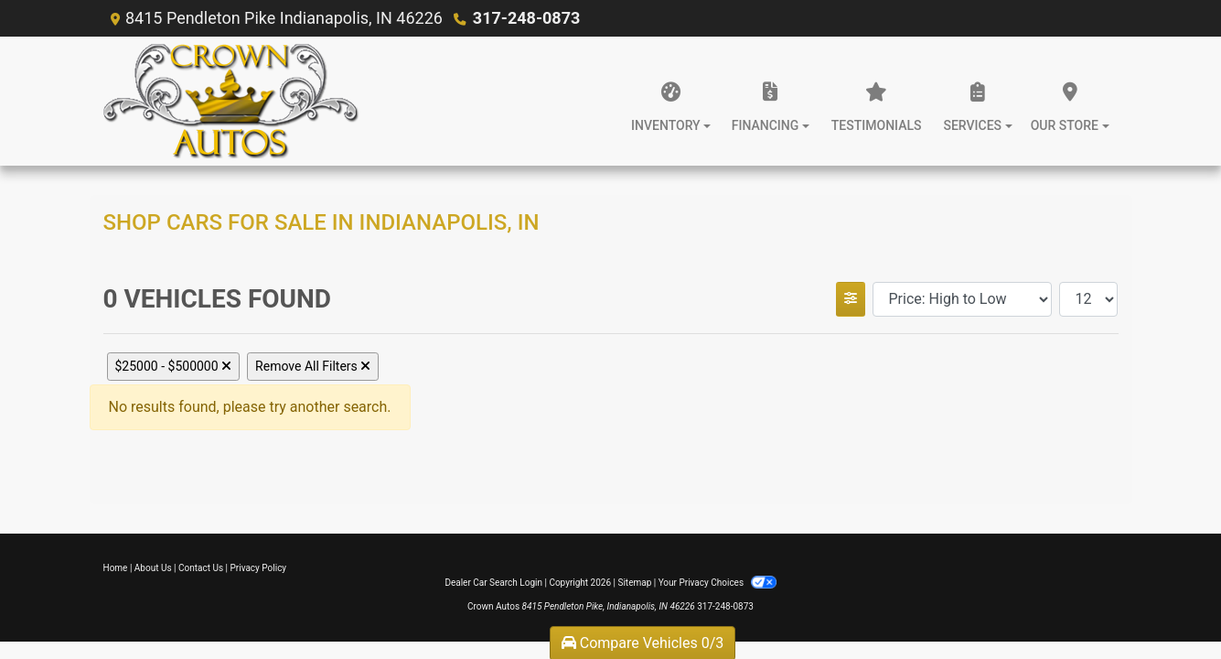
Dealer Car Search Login (493, 583)
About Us (153, 568)
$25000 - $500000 (173, 366)
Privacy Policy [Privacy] (258, 568)
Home (115, 568)
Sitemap (634, 583)
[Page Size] (1088, 299)
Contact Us (200, 568)
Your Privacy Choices (718, 583)
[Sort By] (962, 299)
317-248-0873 (526, 17)
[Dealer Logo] (231, 101)
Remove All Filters (312, 366)
